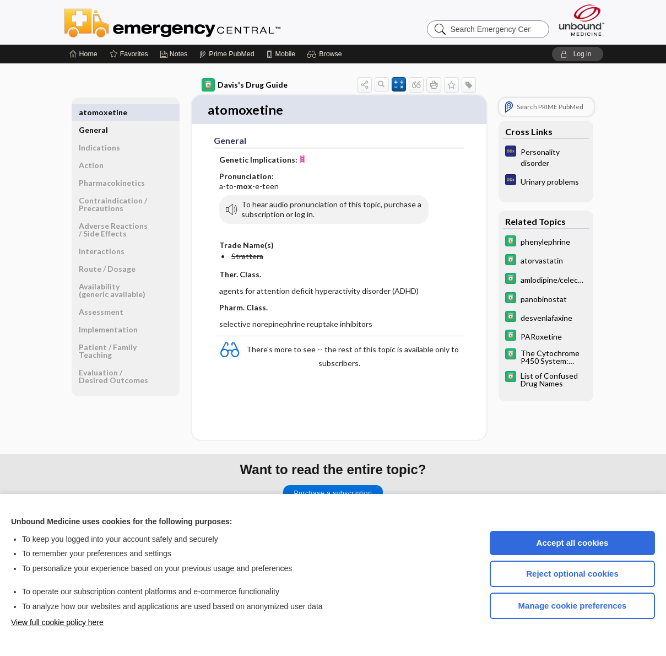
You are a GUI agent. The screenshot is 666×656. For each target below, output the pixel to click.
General (93, 112)
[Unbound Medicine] (581, 20)
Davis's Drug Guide (245, 85)
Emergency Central (201, 22)
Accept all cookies (573, 542)
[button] (326, 54)
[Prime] (226, 54)
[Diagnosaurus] (546, 156)
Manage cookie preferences (572, 605)
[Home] (83, 54)
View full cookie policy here (57, 622)
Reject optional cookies (572, 573)
